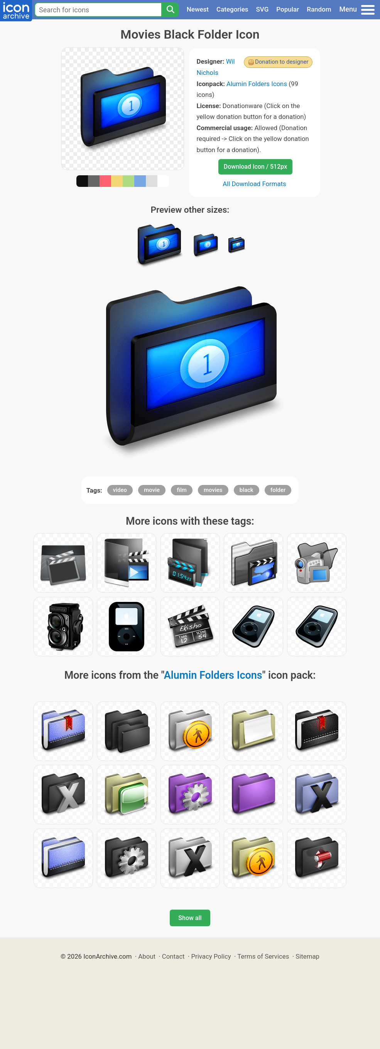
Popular (287, 9)
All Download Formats (254, 184)
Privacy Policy (211, 956)
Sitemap (307, 956)
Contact (173, 956)
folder (277, 489)
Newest (198, 9)
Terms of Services (263, 956)
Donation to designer (282, 61)
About (146, 956)
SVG (262, 9)
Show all (189, 918)
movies (213, 489)
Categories (232, 9)
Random (319, 9)
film (182, 489)
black (246, 489)
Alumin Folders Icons (256, 84)
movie (152, 489)
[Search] (170, 9)
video (120, 489)
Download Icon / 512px (255, 166)
